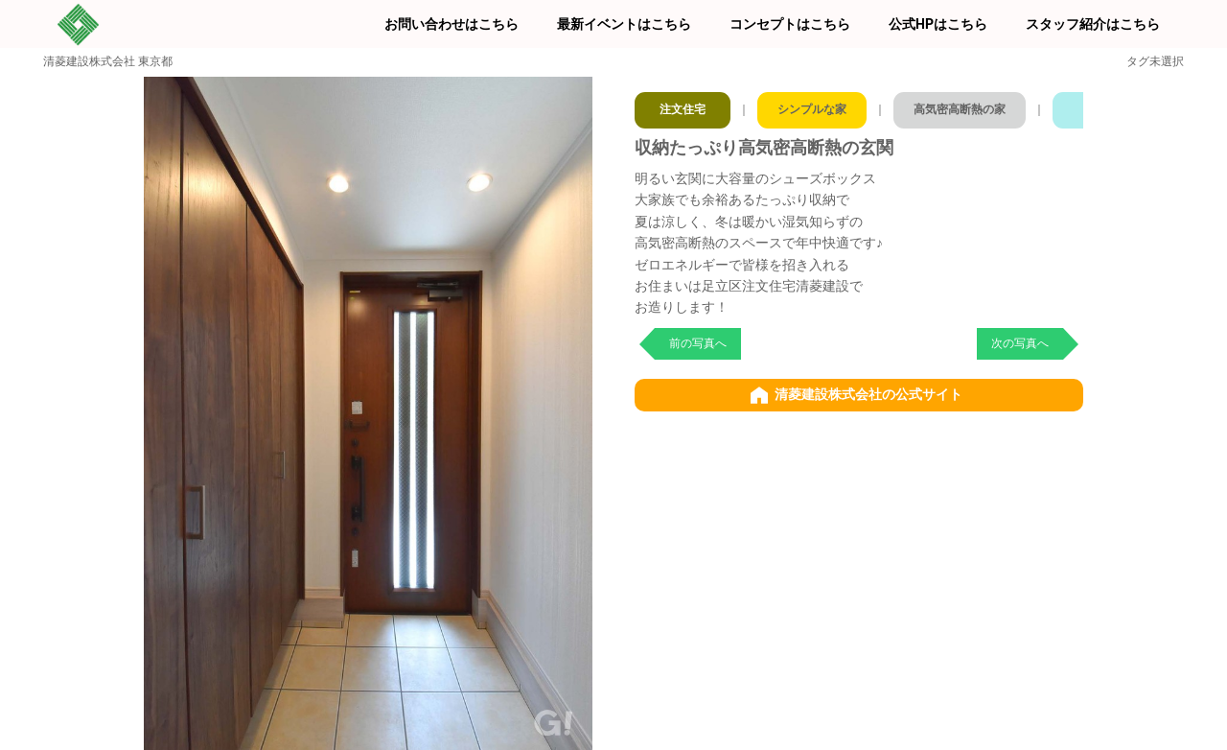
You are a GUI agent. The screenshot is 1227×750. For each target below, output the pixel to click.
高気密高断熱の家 (979, 105)
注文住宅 (683, 105)
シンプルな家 (819, 105)
